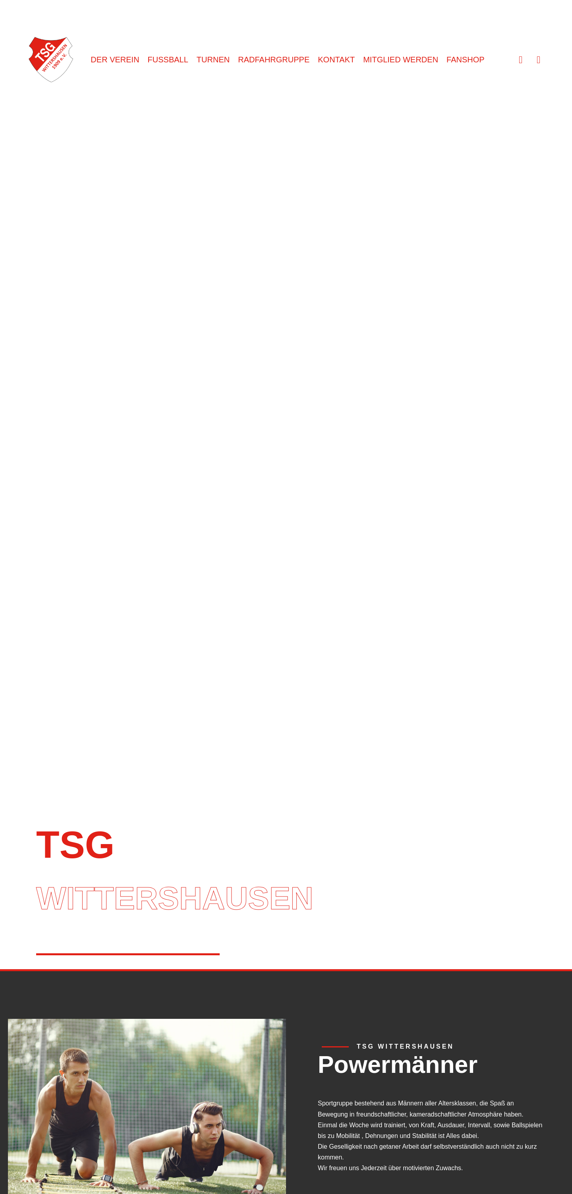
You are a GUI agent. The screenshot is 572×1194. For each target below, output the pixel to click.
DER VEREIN (115, 60)
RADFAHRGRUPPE (273, 60)
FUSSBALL (168, 60)
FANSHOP (465, 60)
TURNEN (213, 60)
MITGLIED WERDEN (400, 60)
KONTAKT (336, 60)
